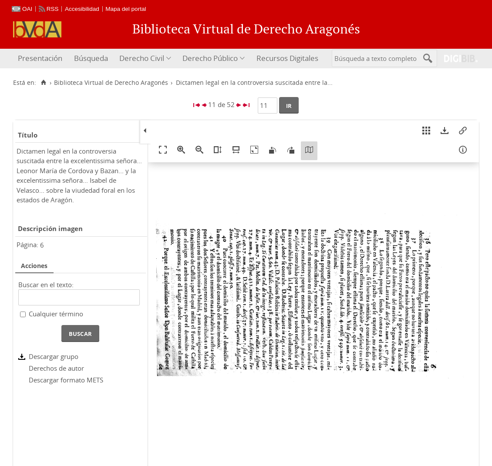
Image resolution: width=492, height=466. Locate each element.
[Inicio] (43, 83)
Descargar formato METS (66, 379)
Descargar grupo (53, 356)
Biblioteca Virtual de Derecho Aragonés (111, 83)
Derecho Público (210, 58)
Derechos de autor (56, 368)
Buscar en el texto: (46, 284)
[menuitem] (41, 58)
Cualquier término (56, 313)
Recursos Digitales (287, 58)
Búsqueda (91, 58)
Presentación (40, 58)
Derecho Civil (141, 58)
